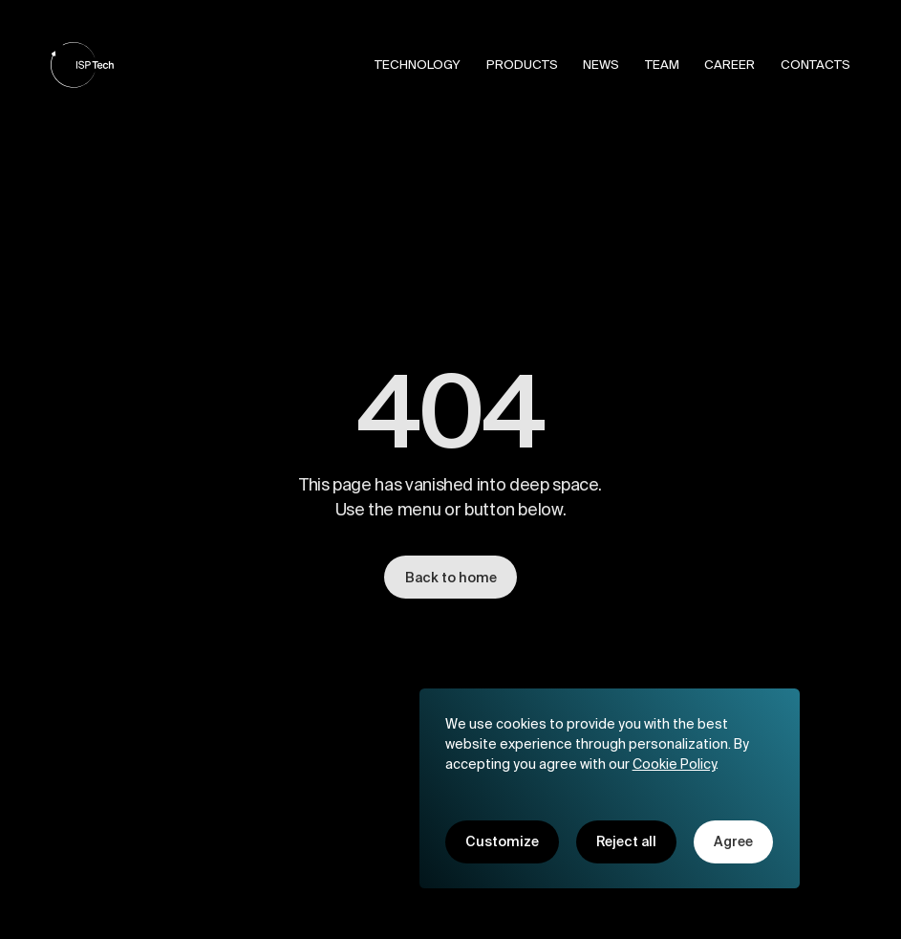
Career (729, 64)
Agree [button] (733, 841)
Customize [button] (502, 841)
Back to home (451, 579)
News (601, 64)
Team (662, 64)
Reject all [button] (626, 841)
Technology (418, 64)
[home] (82, 65)
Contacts (815, 64)
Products (522, 64)
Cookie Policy (674, 763)
